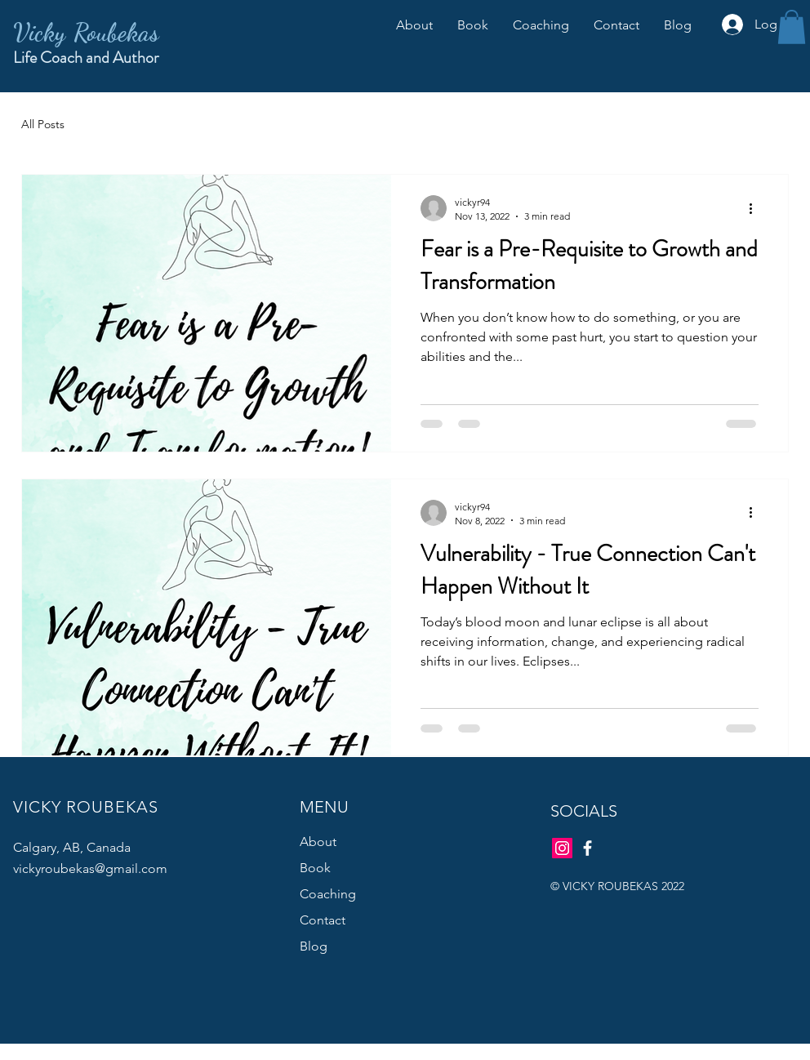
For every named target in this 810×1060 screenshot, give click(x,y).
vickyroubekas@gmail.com (90, 868)
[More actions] (756, 208)
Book (315, 867)
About (318, 841)
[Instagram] (562, 848)
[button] (791, 27)
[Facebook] (587, 848)
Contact (322, 920)
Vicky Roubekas (86, 32)
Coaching (328, 894)
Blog (313, 946)
